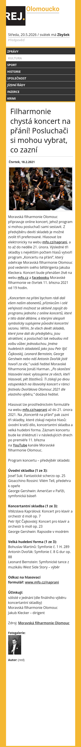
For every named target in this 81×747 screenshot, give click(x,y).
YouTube (20, 445)
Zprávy (13, 51)
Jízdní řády (16, 85)
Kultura (15, 58)
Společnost (16, 78)
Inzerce (13, 92)
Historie (14, 72)
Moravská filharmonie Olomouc (44, 623)
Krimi (11, 98)
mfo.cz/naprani (54, 242)
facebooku (40, 277)
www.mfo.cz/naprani (42, 582)
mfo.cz (23, 277)
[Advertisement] (40, 694)
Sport (12, 65)
